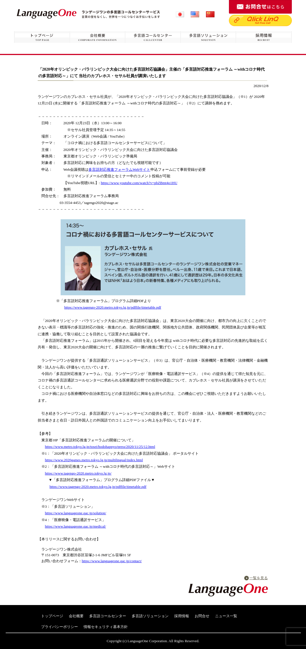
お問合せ (202, 616)
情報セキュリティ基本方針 (106, 627)
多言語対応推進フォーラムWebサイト (119, 169)
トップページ (42, 37)
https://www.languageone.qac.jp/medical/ (75, 526)
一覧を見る (258, 578)
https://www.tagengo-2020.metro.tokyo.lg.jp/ (78, 473)
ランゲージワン (46, 13)
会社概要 (97, 37)
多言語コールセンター (153, 37)
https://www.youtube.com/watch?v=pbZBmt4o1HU (139, 183)
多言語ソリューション (208, 37)
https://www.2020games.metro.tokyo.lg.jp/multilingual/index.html (94, 460)
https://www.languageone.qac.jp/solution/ (75, 513)
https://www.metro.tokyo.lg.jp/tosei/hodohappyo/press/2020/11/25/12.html (100, 446)
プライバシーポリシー (59, 627)
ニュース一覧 (226, 616)
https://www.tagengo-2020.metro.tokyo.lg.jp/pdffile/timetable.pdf (112, 307)
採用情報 (264, 37)
